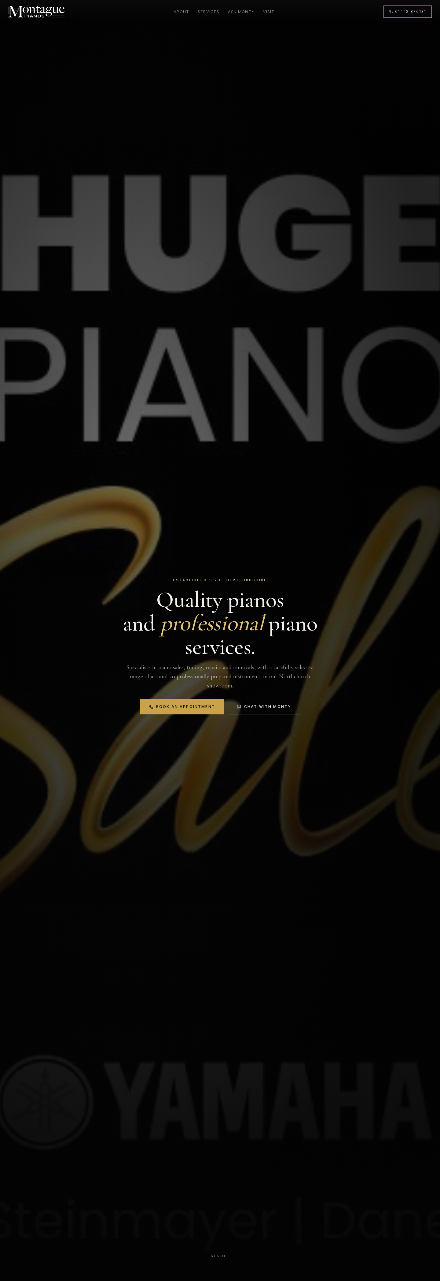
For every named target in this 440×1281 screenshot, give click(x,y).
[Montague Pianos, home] (37, 12)
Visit (268, 11)
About (181, 11)
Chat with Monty (264, 706)
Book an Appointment (181, 706)
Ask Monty (241, 11)
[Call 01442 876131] (407, 12)
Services (208, 11)
